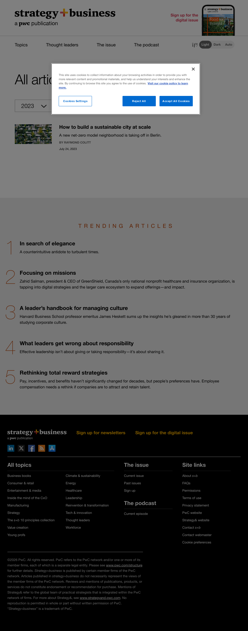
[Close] (193, 69)
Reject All (139, 101)
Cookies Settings (75, 101)
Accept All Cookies (176, 101)
